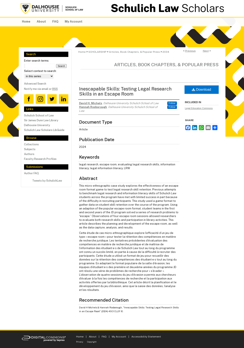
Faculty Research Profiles (40, 159)
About (92, 336)
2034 (166, 51)
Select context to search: (40, 71)
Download (201, 89)
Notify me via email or (41, 88)
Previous (190, 50)
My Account (119, 336)
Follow (172, 103)
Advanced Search (35, 83)
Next (206, 50)
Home (82, 51)
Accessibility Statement (146, 336)
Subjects (29, 149)
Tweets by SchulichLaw (47, 180)
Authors (29, 154)
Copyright (92, 341)
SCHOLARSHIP (97, 51)
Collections (31, 144)
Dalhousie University (37, 125)
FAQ (104, 336)
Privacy (79, 341)
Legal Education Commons (199, 108)
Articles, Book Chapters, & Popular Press (134, 51)
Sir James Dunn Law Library (41, 120)
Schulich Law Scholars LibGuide (44, 130)
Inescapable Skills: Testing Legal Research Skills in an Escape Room (125, 91)
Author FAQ (31, 173)
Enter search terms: (36, 60)
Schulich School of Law (39, 115)
